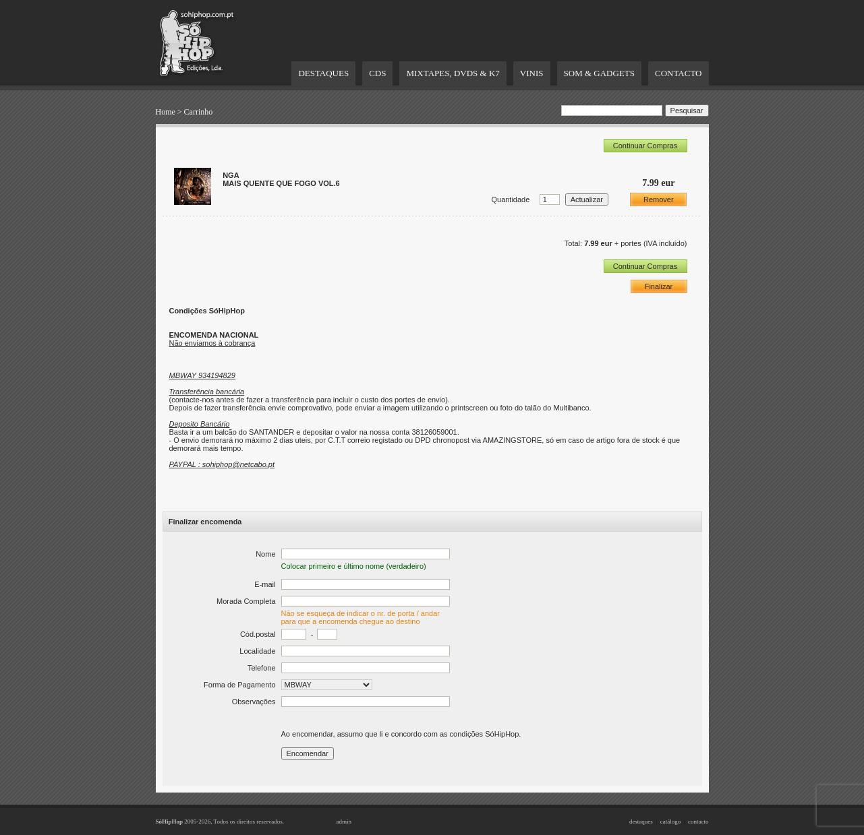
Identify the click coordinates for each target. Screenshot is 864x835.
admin (344, 821)
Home (165, 112)
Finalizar (659, 286)
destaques (641, 821)
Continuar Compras (645, 146)
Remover (658, 199)
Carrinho (198, 112)
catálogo (670, 821)
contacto (698, 821)
